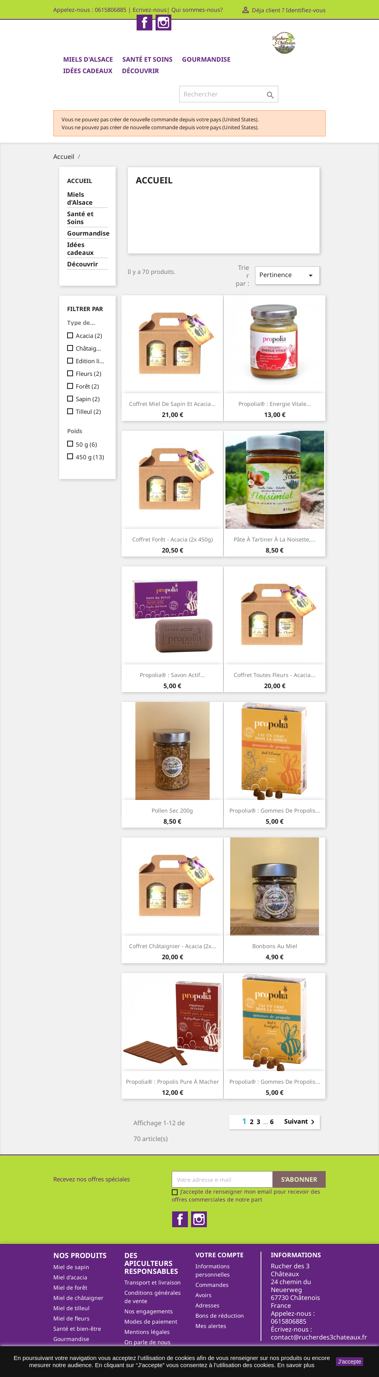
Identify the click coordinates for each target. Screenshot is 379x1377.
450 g (90, 457)
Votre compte (219, 1255)
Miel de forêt (70, 1287)
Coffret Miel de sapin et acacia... (172, 403)
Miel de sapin (71, 1267)
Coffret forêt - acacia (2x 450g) (172, 539)
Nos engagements (148, 1311)
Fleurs (88, 373)
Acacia (89, 336)
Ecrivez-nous (150, 9)
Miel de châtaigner (78, 1298)
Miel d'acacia (70, 1277)
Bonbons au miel (274, 946)
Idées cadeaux (88, 70)
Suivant (300, 1122)
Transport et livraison (152, 1282)
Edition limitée (90, 361)
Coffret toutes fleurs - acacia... (274, 675)
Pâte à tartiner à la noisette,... (274, 539)
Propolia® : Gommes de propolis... (274, 810)
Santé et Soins (147, 59)
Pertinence (287, 275)
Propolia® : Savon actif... (172, 675)
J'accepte (349, 1361)
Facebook (144, 22)
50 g (86, 444)
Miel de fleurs (71, 1318)
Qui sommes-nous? (197, 9)
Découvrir (140, 70)
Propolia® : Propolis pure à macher (172, 1081)
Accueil (79, 181)
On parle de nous (147, 1342)
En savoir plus (295, 1365)
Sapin (88, 399)
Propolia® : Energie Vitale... (274, 403)
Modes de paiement (150, 1321)
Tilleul (88, 411)
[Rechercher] (228, 94)
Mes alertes (210, 1326)
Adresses (207, 1305)
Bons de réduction (219, 1315)
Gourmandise (206, 59)
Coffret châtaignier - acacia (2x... (172, 946)
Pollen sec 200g (172, 810)
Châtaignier (90, 348)
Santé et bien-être (77, 1328)
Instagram (163, 22)
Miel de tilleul (71, 1308)
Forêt (87, 386)
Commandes (212, 1284)
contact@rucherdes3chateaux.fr (319, 1337)
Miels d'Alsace (88, 59)
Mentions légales (147, 1332)
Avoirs (203, 1295)
